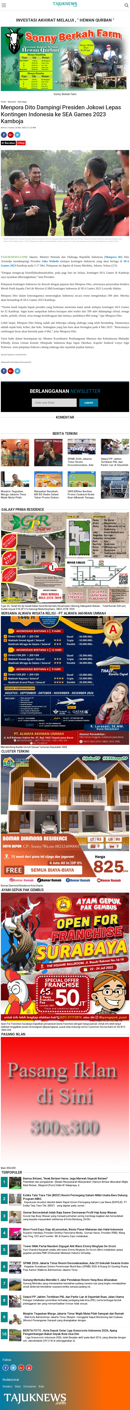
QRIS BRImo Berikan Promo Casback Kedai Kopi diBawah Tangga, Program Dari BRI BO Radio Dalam (81, 497)
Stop (21, 143)
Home (3, 102)
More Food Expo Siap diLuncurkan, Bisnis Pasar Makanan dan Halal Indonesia (73, 1229)
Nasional (12, 102)
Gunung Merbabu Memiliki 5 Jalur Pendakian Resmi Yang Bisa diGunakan (70, 1280)
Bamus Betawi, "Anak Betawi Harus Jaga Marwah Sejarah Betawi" (65, 1178)
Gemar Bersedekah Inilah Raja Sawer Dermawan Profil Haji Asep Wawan (70, 1212)
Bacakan (8, 143)
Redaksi (7, 1386)
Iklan (41, 1386)
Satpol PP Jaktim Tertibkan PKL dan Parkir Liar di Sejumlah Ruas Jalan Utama (114, 463)
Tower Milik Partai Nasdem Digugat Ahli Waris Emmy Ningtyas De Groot (69, 1246)
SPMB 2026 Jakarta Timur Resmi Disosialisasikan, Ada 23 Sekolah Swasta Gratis (80, 465)
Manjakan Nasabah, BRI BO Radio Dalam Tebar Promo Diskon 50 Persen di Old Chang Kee (46, 497)
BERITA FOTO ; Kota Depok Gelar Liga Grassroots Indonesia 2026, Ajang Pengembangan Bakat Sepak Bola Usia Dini (70, 1332)
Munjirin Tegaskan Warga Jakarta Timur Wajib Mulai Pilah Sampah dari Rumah (13, 496)
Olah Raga (22, 102)
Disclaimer (29, 1386)
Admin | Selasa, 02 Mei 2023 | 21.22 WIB (18, 128)
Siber (18, 1386)
